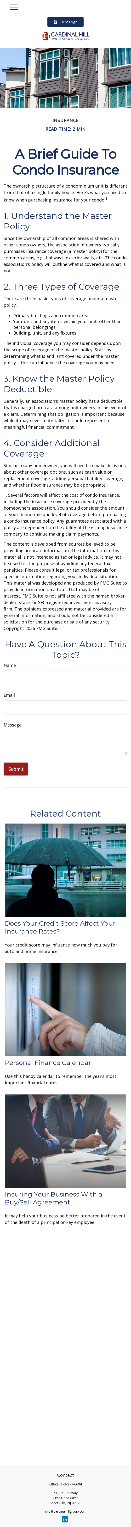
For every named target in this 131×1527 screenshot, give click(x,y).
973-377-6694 (71, 1484)
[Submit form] (16, 769)
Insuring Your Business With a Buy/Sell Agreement (53, 1198)
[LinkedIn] (65, 1519)
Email (9, 695)
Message (13, 725)
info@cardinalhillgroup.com (65, 1511)
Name (10, 665)
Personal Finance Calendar (48, 1063)
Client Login (65, 22)
